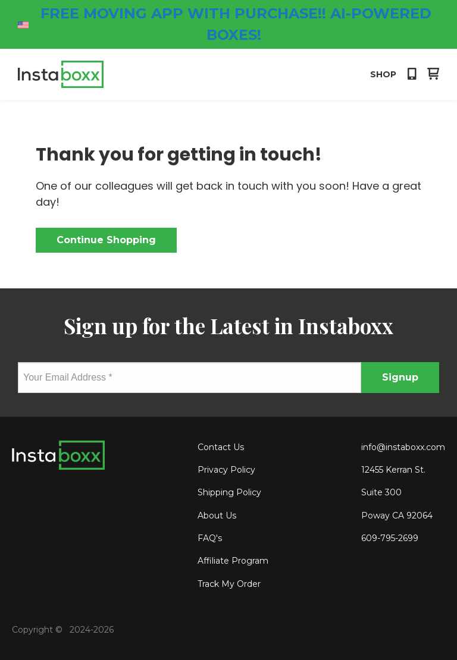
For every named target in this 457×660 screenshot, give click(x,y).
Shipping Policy (229, 492)
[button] (412, 74)
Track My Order (229, 584)
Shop (383, 74)
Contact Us (221, 447)
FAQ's (210, 538)
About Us (217, 515)
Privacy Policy (226, 469)
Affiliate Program (233, 560)
